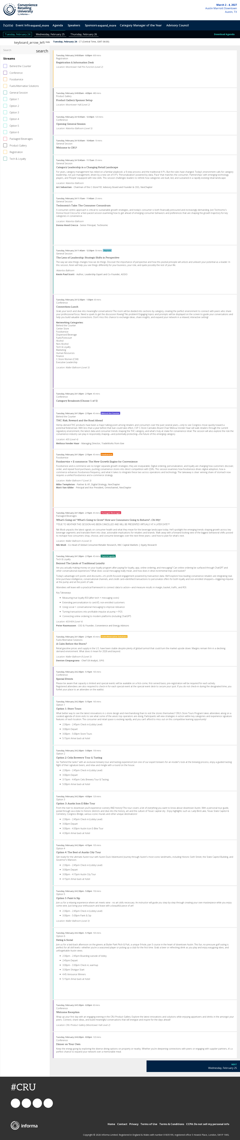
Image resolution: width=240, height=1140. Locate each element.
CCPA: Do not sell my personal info (207, 1124)
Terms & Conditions (171, 1124)
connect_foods (15, 1103)
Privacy (133, 1124)
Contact (122, 1124)
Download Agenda (224, 34)
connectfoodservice (37, 1103)
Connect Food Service (48, 1103)
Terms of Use (148, 1124)
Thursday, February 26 (83, 34)
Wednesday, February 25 (50, 34)
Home (111, 1124)
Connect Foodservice (26, 1103)
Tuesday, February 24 (17, 34)
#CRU (23, 1087)
